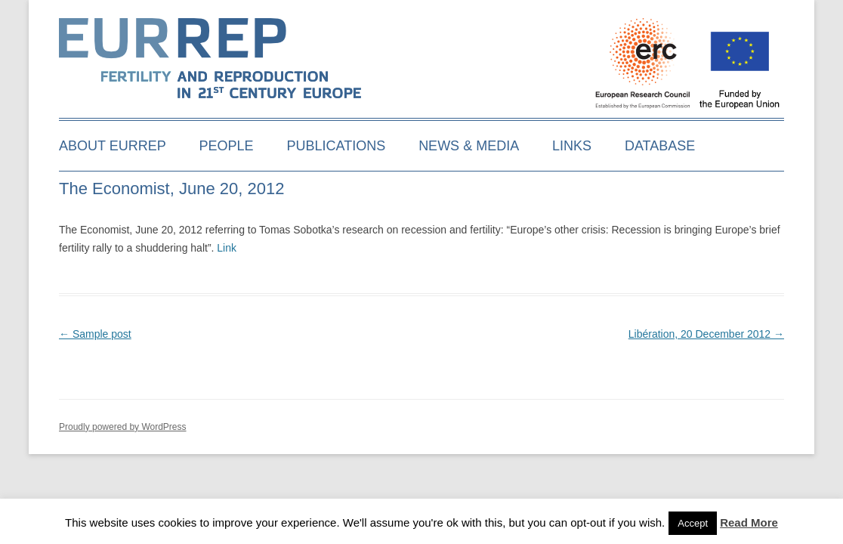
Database (660, 145)
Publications (336, 145)
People (226, 145)
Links (571, 145)
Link (226, 248)
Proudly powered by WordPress (123, 427)
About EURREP (112, 145)
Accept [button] (693, 523)
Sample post (95, 334)
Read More (749, 522)
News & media (468, 145)
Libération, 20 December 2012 (706, 334)
